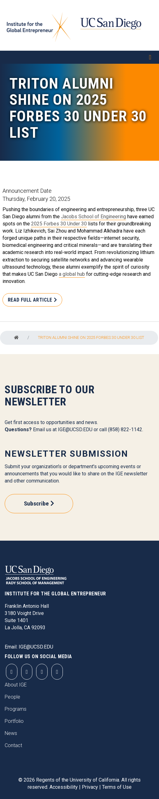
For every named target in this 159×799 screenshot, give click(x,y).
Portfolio (14, 721)
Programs (15, 709)
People (12, 697)
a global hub (72, 274)
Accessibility (63, 787)
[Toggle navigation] (79, 57)
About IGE (16, 685)
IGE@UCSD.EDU (75, 429)
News (11, 733)
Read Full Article (30, 300)
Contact (13, 745)
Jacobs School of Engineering (93, 216)
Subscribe (36, 503)
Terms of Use (117, 787)
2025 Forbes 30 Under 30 (59, 224)
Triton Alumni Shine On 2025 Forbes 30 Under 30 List (91, 337)
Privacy (90, 787)
